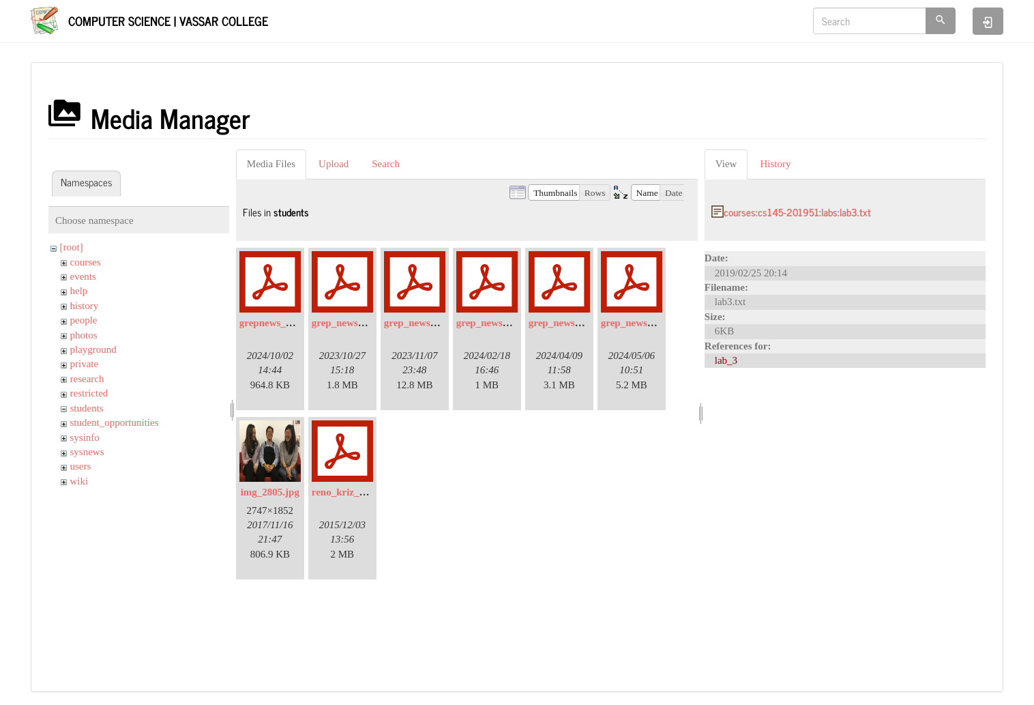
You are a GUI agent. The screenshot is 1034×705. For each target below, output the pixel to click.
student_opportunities (114, 422)
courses (85, 262)
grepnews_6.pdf (273, 322)
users (80, 466)
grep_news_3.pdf (493, 322)
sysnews (87, 451)
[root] (71, 247)
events (83, 276)
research (87, 378)
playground (93, 349)
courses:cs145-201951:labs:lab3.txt (797, 211)
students (87, 408)
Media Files (271, 163)
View (726, 163)
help (79, 290)
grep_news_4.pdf (566, 322)
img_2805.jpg (270, 492)
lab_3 (726, 360)
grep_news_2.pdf (421, 322)
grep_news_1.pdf (349, 322)
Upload (334, 163)
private (84, 363)
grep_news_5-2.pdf (642, 322)
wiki (79, 481)
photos (84, 335)
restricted (89, 393)
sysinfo (85, 437)
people (84, 320)
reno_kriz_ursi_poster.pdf (368, 492)
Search (386, 163)
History (775, 163)
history (84, 305)
